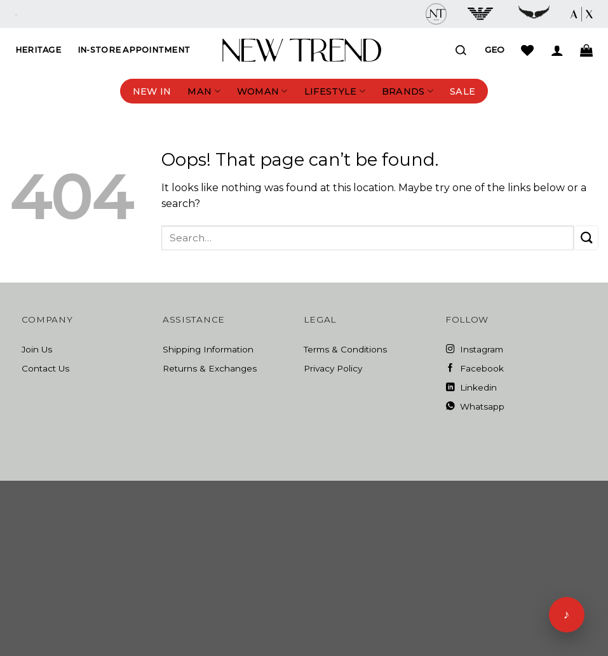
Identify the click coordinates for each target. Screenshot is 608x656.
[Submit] (586, 237)
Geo (494, 49)
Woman (262, 91)
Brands (407, 91)
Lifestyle (334, 91)
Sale (462, 91)
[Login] (557, 50)
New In (152, 91)
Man (203, 91)
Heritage (38, 50)
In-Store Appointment (134, 50)
